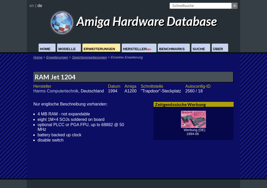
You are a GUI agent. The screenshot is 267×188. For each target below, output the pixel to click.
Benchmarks (172, 49)
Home (45, 49)
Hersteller (137, 49)
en (31, 5)
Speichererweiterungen (89, 57)
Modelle (67, 49)
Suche (199, 49)
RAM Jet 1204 (55, 77)
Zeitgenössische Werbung (180, 104)
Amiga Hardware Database (133, 21)
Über (218, 49)
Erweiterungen (99, 49)
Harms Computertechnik (55, 91)
